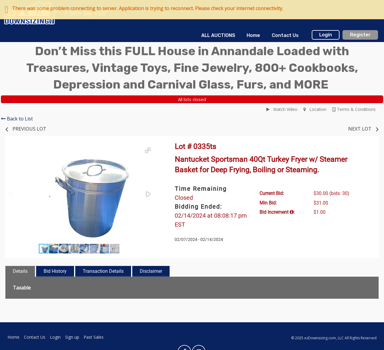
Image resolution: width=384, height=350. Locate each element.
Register (360, 35)
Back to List (17, 118)
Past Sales (94, 337)
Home (253, 35)
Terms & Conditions (354, 109)
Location (314, 109)
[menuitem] (218, 35)
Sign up (72, 337)
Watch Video (281, 109)
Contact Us (285, 35)
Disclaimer (151, 271)
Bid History (55, 271)
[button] (148, 150)
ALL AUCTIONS (218, 35)
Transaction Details (103, 271)
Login (325, 35)
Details (20, 271)
